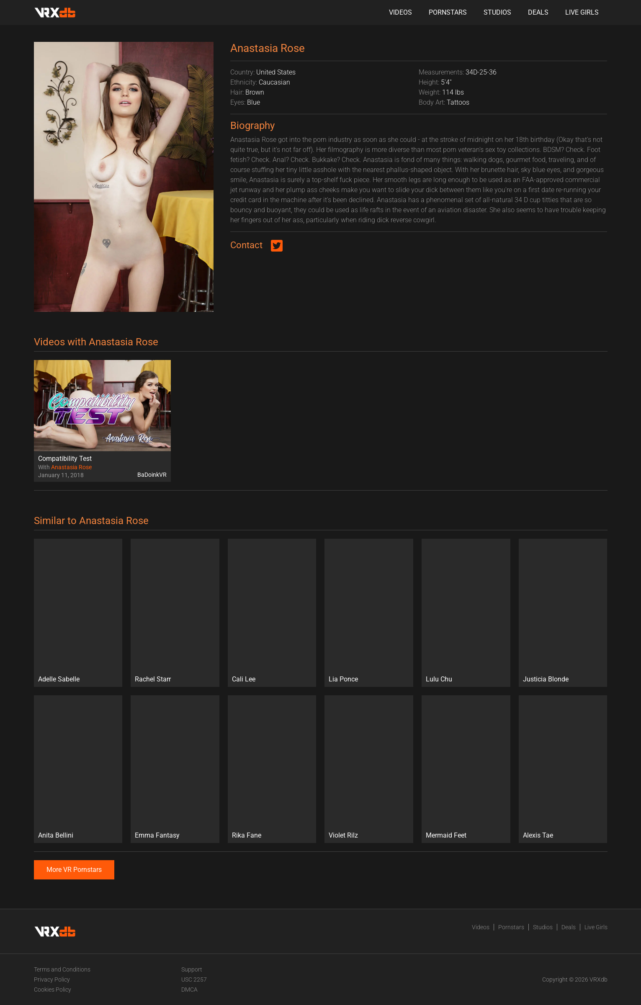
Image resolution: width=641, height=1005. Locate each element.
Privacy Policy (52, 979)
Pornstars (448, 12)
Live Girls (582, 12)
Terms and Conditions (62, 969)
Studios (497, 12)
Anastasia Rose (71, 467)
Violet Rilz (343, 835)
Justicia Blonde (546, 679)
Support (191, 969)
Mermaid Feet (446, 835)
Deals (538, 12)
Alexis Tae (538, 835)
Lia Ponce (343, 679)
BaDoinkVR (152, 474)
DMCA (189, 989)
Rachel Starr (153, 679)
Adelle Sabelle (59, 679)
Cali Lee (243, 679)
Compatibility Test (65, 459)
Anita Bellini (55, 835)
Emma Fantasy (157, 835)
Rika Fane (246, 835)
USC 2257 (194, 979)
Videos (400, 12)
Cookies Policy (52, 989)
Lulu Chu (439, 679)
